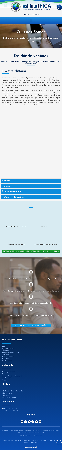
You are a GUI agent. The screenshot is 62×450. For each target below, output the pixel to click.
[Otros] (31, 380)
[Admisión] (31, 355)
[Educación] (31, 374)
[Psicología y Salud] (31, 372)
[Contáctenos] (31, 361)
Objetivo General (13, 191)
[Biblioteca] (31, 359)
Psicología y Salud (9, 397)
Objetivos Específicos (14, 197)
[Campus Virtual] (31, 357)
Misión (7, 181)
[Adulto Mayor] (31, 378)
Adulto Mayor (7, 393)
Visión (7, 186)
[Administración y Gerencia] (31, 376)
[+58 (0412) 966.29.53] (31, 408)
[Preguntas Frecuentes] (31, 353)
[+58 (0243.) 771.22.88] (31, 410)
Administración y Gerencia (12, 391)
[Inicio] (31, 347)
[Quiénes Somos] (31, 349)
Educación (6, 395)
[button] (31, 20)
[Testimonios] (31, 351)
